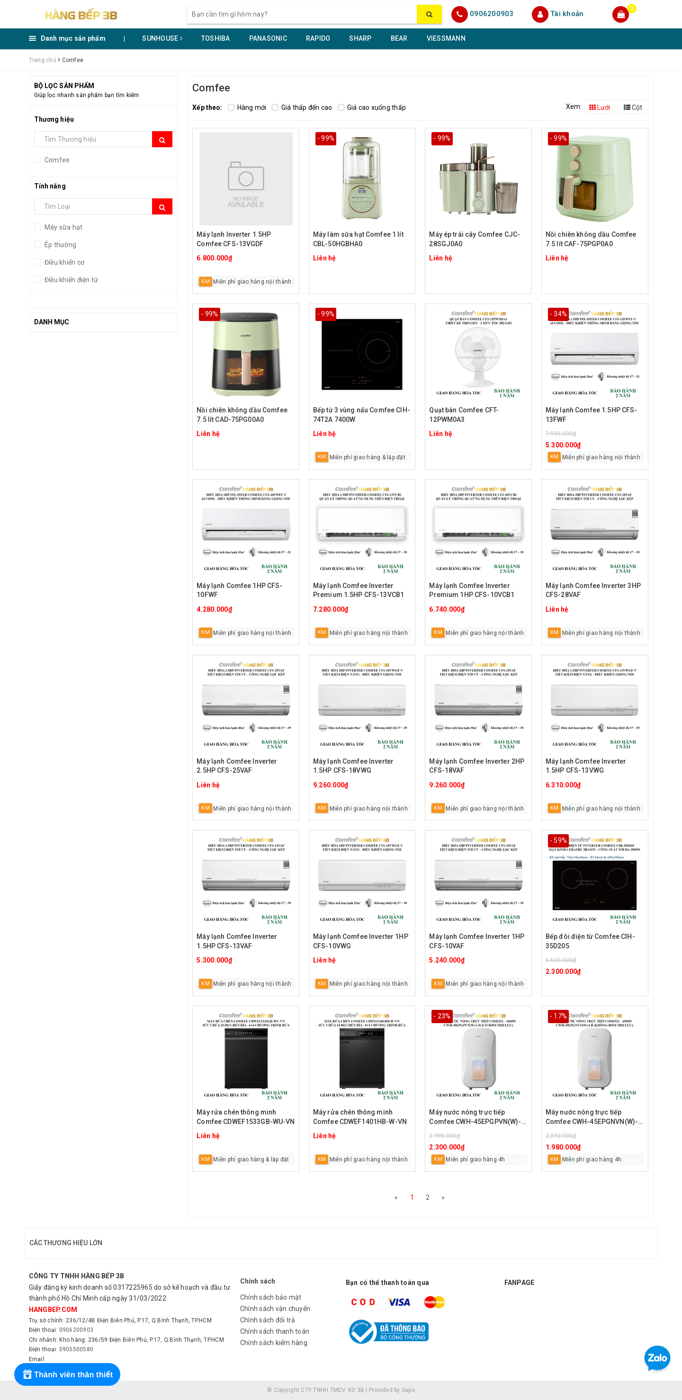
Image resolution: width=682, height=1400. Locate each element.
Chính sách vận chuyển (275, 1308)
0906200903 (492, 13)
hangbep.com (53, 1309)
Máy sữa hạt (63, 227)
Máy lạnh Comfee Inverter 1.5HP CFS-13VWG (586, 766)
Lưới (599, 107)
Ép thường (60, 245)
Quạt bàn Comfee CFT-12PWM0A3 (464, 414)
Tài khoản (566, 13)
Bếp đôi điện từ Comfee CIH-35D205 (590, 941)
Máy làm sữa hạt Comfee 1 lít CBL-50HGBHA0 (358, 239)
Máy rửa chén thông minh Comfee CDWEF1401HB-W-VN (360, 1116)
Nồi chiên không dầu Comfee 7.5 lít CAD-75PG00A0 (242, 414)
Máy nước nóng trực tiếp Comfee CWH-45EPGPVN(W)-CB (475, 1117)
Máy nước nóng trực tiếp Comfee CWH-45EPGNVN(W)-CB (592, 1117)
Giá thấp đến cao (301, 107)
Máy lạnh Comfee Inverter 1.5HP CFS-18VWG (353, 766)
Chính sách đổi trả (268, 1320)
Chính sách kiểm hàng (273, 1342)
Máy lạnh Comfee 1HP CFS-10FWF (239, 590)
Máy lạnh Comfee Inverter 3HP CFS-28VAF (593, 590)
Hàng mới (247, 107)
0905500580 (76, 1349)
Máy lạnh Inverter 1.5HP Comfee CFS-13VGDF (234, 239)
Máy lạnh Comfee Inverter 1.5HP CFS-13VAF (237, 941)
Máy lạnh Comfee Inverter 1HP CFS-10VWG (360, 941)
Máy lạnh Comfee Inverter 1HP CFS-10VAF (476, 941)
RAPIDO (318, 38)
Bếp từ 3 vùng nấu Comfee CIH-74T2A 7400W (361, 414)
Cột (633, 107)
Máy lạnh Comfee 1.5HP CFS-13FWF (591, 414)
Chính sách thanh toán (274, 1331)
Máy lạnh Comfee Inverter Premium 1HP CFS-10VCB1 (471, 590)
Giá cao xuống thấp (371, 107)
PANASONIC (268, 38)
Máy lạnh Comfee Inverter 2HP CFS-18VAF (476, 766)
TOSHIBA (215, 38)
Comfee (56, 160)
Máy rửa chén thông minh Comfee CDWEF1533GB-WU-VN (246, 1116)
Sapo (408, 1390)
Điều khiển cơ (64, 262)
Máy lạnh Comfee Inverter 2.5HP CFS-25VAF (237, 766)
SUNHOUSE (162, 38)
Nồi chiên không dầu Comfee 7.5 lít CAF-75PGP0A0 (591, 239)
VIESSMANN (446, 38)
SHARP (360, 38)
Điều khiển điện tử (71, 280)
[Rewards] (67, 1374)
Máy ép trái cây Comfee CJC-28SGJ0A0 (474, 239)
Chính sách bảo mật (271, 1297)
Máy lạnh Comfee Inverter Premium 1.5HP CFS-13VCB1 (358, 590)
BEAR (399, 38)
